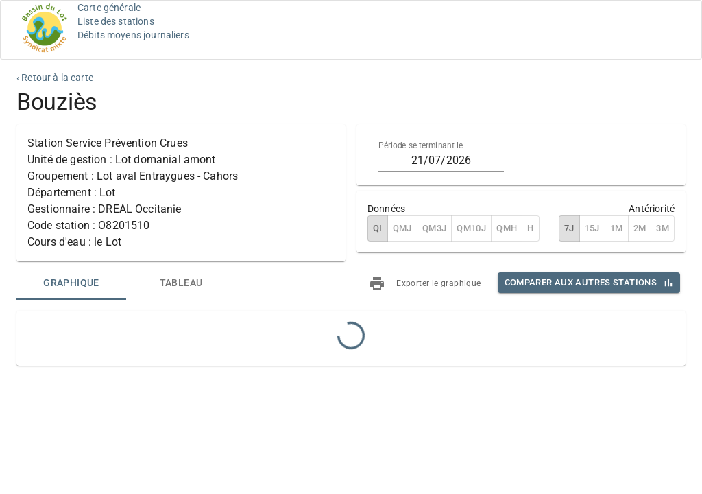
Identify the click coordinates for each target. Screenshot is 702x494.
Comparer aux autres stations (581, 282)
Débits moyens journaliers (133, 35)
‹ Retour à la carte (54, 77)
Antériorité (652, 208)
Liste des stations (115, 21)
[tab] (71, 283)
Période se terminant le (420, 145)
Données (386, 208)
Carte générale (109, 7)
